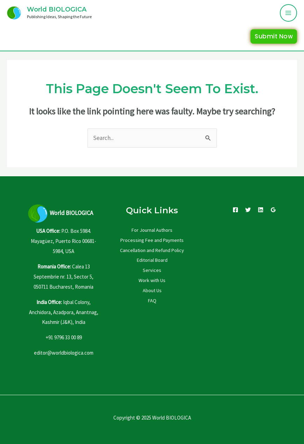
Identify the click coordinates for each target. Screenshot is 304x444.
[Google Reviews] (273, 210)
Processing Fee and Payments (152, 240)
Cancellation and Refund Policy (152, 250)
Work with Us (152, 280)
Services (152, 270)
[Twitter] (248, 210)
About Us (152, 290)
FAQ (152, 300)
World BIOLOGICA (56, 9)
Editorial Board (152, 260)
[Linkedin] (260, 210)
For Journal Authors (152, 230)
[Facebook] (235, 210)
